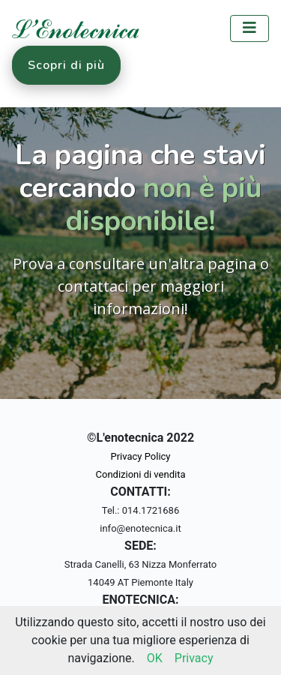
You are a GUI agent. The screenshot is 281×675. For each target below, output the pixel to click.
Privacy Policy (140, 456)
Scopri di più (66, 65)
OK (155, 658)
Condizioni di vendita (141, 474)
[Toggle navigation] (249, 28)
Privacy (194, 658)
